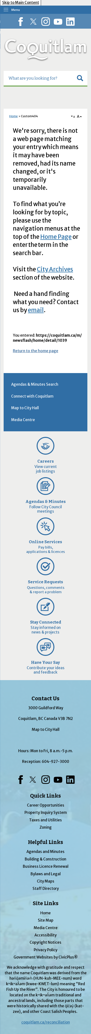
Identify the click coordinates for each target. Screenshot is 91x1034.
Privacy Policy (45, 950)
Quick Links (45, 796)
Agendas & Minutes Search (34, 384)
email (36, 310)
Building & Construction (45, 859)
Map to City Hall (25, 408)
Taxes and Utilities (45, 820)
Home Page (56, 237)
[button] (80, 78)
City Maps (45, 881)
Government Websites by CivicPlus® (46, 957)
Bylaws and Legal (46, 874)
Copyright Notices (45, 942)
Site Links (45, 903)
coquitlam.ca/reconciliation (45, 1022)
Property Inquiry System (46, 812)
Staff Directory (46, 888)
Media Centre (23, 419)
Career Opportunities (45, 805)
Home (13, 116)
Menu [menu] (15, 10)
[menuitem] (45, 385)
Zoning (46, 827)
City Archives (55, 269)
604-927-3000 (55, 761)
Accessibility (45, 935)
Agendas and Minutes (45, 851)
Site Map (45, 920)
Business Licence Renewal (45, 866)
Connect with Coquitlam (32, 396)
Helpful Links (45, 842)
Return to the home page (35, 350)
